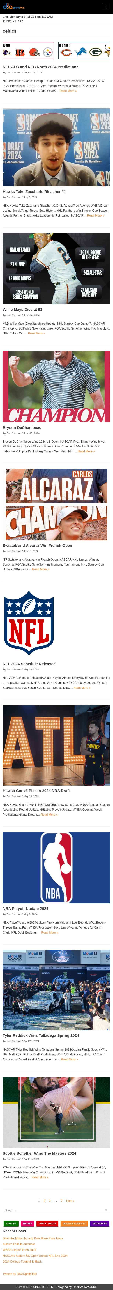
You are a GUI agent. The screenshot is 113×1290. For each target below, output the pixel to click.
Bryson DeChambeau (22, 427)
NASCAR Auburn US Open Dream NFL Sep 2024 (35, 1255)
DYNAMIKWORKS (85, 1287)
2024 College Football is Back (22, 1261)
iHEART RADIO (47, 1223)
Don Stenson (14, 72)
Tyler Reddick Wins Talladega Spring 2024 (41, 1035)
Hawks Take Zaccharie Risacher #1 (34, 191)
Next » (70, 1200)
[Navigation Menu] (106, 7)
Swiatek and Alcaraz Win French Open (37, 545)
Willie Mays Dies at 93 (22, 309)
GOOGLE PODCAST (74, 1223)
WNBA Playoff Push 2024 (19, 1249)
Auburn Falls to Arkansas (19, 1244)
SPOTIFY (11, 1223)
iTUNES (27, 1223)
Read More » (68, 90)
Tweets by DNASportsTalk (20, 1274)
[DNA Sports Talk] (14, 7)
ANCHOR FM (100, 1223)
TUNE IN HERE (13, 21)
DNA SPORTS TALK (39, 1287)
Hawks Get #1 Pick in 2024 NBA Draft (36, 790)
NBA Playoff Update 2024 (25, 908)
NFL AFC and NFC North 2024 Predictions (40, 67)
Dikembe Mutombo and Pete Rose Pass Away (33, 1238)
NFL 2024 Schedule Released (29, 664)
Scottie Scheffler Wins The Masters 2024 (39, 1153)
